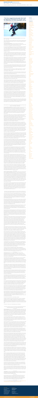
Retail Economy (31, 114)
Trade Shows (30, 151)
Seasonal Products (31, 125)
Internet (30, 83)
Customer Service (31, 47)
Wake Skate (30, 153)
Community (30, 37)
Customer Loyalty (31, 46)
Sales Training (30, 124)
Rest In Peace (30, 112)
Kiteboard (30, 87)
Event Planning (31, 62)
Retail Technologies (31, 119)
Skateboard (30, 131)
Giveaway (30, 70)
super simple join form (18, 381)
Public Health (30, 110)
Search (28, 4)
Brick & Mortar (31, 32)
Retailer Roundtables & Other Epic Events (10, 4)
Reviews (30, 121)
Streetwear (30, 143)
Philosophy (30, 103)
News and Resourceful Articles (21, 4)
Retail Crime (30, 113)
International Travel (31, 82)
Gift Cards (30, 69)
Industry (11, 21)
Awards (30, 28)
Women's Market (31, 158)
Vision (29, 152)
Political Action (31, 105)
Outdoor (30, 102)
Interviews (30, 84)
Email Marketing (31, 61)
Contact (31, 4)
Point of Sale (30, 104)
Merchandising (31, 96)
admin (5, 21)
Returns (30, 120)
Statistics (30, 141)
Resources (30, 111)
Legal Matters (31, 88)
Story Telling (30, 142)
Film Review (30, 63)
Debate (30, 50)
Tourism (30, 150)
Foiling (30, 64)
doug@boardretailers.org (15, 393)
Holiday (30, 76)
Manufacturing (31, 94)
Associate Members (31, 27)
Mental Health (31, 95)
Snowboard (16, 21)
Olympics (13, 21)
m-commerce (30, 93)
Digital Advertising (31, 51)
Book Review (30, 29)
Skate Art (30, 130)
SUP (29, 144)
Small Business (31, 134)
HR (29, 77)
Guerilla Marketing (31, 73)
